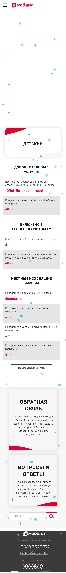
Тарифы (25, 21)
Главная (10, 21)
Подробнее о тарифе (31, 368)
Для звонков (42, 21)
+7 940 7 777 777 (34, 547)
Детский (10, 25)
